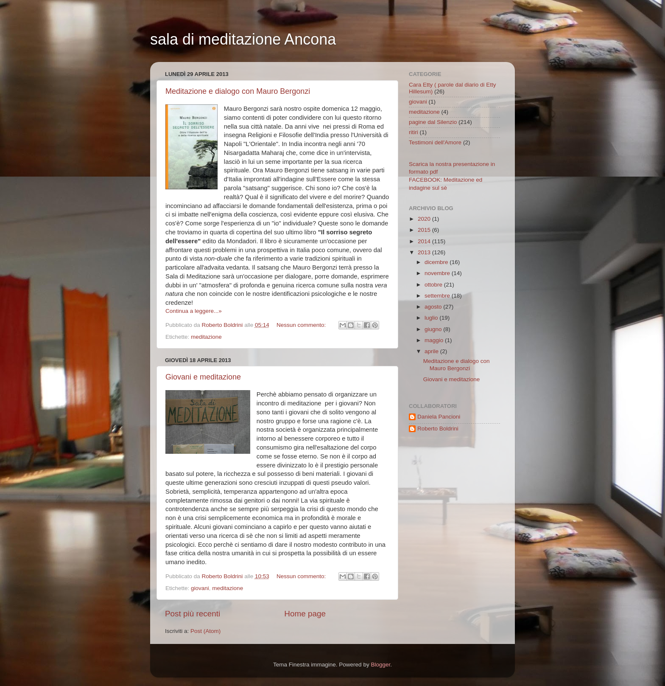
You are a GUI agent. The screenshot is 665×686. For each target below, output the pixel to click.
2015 (425, 230)
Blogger (380, 664)
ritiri (413, 132)
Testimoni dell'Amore (435, 142)
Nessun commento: (302, 325)
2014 (425, 241)
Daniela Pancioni (438, 416)
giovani (200, 588)
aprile (432, 351)
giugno (434, 329)
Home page (305, 613)
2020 (425, 219)
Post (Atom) (205, 631)
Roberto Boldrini (437, 428)
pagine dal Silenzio (433, 122)
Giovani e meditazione (203, 377)
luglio (432, 318)
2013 (425, 252)
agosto (434, 307)
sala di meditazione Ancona (243, 39)
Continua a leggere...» (193, 311)
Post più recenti (192, 613)
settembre (438, 295)
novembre (438, 273)
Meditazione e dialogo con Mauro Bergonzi (237, 91)
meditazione (206, 337)
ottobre (434, 284)
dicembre (437, 262)
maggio (435, 340)
